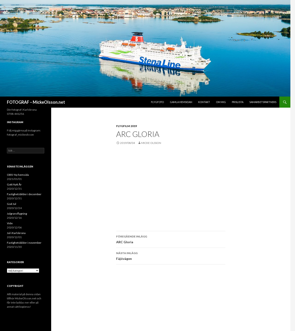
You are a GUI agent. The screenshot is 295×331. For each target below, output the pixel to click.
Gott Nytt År (14, 184)
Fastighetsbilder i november (24, 242)
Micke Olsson (151, 143)
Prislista (237, 101)
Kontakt (204, 101)
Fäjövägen (170, 255)
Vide (10, 223)
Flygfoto (157, 101)
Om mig (221, 101)
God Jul (11, 204)
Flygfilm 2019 (126, 126)
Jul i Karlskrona (16, 233)
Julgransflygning (17, 213)
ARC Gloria (170, 239)
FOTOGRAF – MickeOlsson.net (36, 102)
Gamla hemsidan (181, 101)
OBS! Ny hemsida (18, 174)
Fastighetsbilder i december (24, 194)
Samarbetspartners (262, 101)
